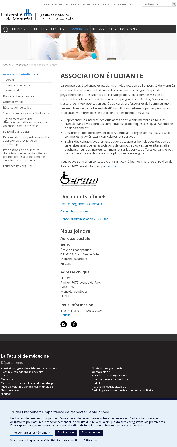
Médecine (7, 379)
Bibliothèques (77, 4)
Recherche (37, 29)
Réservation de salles (17, 107)
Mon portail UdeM (124, 4)
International (103, 29)
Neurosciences (10, 390)
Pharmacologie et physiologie (110, 379)
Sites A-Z (107, 4)
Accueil (5, 29)
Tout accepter (91, 432)
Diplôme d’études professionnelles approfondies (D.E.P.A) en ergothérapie (26, 140)
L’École (56, 29)
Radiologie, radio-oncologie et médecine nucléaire (122, 390)
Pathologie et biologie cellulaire (111, 375)
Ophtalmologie (101, 372)
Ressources (77, 29)
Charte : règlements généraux (81, 204)
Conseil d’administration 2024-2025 (85, 219)
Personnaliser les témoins (31, 432)
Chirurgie (6, 375)
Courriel (66, 315)
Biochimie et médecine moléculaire (22, 372)
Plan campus (94, 4)
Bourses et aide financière (20, 96)
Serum (10, 79)
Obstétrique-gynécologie (107, 368)
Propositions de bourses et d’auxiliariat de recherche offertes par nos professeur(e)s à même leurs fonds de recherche (25, 155)
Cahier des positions (74, 211)
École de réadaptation (58, 18)
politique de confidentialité (41, 440)
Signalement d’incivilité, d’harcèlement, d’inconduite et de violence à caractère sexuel (25, 122)
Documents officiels (18, 85)
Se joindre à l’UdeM (16, 131)
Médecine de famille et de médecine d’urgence (29, 383)
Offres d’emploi (13, 102)
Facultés (63, 4)
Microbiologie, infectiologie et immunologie (27, 386)
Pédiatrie (97, 383)
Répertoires (50, 4)
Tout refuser (66, 432)
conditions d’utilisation (82, 440)
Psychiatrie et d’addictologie (109, 386)
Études (17, 29)
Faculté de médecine (54, 15)
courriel (112, 166)
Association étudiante (19, 74)
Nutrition (6, 394)
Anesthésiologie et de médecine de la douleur (29, 368)
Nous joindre (130, 29)
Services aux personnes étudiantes (26, 113)
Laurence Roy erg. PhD (18, 166)
